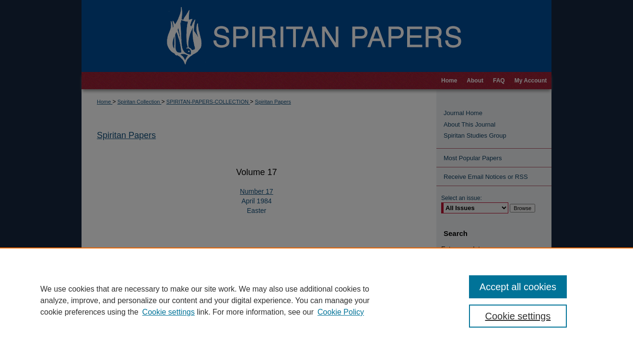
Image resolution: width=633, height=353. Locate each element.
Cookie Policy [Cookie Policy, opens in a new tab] (340, 312)
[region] (316, 300)
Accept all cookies (518, 287)
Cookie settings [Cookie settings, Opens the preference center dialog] (518, 316)
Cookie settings (168, 312)
